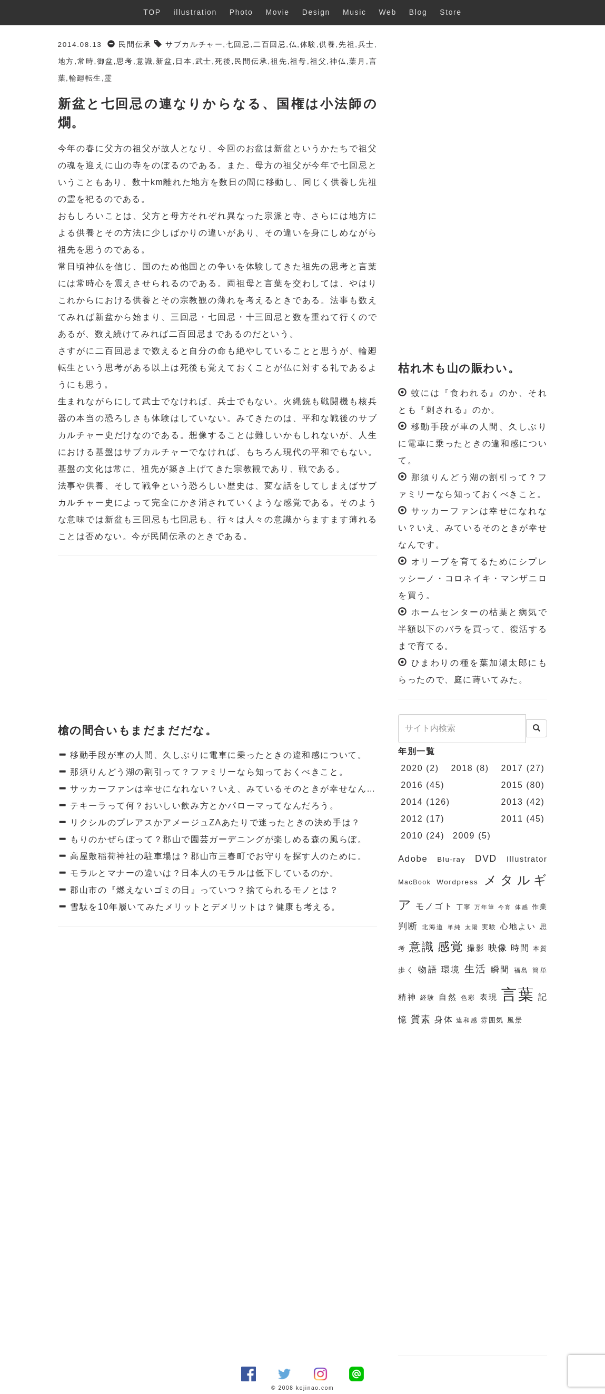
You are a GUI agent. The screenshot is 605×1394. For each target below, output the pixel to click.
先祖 (347, 44)
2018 (462, 768)
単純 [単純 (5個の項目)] (454, 927)
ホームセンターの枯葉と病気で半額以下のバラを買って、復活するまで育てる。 (472, 629)
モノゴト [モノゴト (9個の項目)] (434, 906)
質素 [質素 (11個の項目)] (421, 1019)
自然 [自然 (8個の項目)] (448, 997)
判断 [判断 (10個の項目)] (408, 926)
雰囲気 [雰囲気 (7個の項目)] (492, 1020)
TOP (152, 12)
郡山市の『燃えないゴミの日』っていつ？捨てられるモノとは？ (203, 889)
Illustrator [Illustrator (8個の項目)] (527, 859)
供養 (327, 44)
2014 (412, 801)
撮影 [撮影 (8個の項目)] (476, 948)
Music (354, 12)
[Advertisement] (218, 640)
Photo (241, 12)
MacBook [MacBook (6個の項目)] (414, 882)
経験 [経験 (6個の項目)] (427, 997)
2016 (412, 785)
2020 (412, 768)
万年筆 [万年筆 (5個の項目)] (484, 907)
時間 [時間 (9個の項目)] (520, 947)
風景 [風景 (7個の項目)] (514, 1020)
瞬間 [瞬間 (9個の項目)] (500, 969)
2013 (512, 801)
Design (316, 12)
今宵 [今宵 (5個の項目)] (505, 907)
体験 (308, 44)
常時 (85, 61)
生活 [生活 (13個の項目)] (475, 968)
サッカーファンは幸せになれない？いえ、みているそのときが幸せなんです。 (230, 788)
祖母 (298, 61)
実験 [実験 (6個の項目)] (489, 927)
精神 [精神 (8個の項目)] (407, 997)
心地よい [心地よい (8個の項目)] (518, 926)
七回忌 (238, 44)
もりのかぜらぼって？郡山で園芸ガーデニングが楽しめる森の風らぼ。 (216, 839)
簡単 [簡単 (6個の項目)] (539, 970)
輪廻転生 (85, 78)
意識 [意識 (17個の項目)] (421, 946)
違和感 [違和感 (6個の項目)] (467, 1020)
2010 (412, 835)
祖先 (279, 61)
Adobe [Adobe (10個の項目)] (413, 859)
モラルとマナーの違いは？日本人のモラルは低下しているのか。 (203, 873)
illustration (195, 12)
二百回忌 (269, 44)
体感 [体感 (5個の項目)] (522, 907)
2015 (512, 785)
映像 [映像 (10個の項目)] (498, 948)
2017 (512, 768)
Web (387, 12)
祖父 (318, 61)
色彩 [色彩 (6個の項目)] (468, 997)
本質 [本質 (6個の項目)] (540, 948)
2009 (464, 835)
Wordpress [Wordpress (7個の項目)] (457, 882)
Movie (277, 12)
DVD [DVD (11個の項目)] (486, 858)
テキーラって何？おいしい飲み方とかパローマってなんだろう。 (203, 805)
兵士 (366, 44)
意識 (144, 61)
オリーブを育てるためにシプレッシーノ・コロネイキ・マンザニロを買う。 (472, 578)
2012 (412, 818)
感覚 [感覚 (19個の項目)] (451, 946)
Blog (418, 12)
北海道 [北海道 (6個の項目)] (433, 927)
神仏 (338, 61)
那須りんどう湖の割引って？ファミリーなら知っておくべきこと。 (207, 771)
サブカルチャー (194, 44)
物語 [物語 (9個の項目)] (428, 969)
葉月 (357, 61)
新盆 (164, 61)
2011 (512, 818)
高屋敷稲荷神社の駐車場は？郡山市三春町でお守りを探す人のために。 (216, 856)
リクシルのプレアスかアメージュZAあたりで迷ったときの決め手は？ (214, 822)
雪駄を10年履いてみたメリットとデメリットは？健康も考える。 (204, 906)
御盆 (105, 61)
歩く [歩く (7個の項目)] (406, 970)
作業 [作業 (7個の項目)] (539, 907)
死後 (223, 61)
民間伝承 (134, 44)
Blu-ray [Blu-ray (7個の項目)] (451, 859)
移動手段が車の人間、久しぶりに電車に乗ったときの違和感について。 (216, 754)
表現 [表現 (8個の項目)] (489, 997)
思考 (124, 61)
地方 (66, 61)
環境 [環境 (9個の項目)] (451, 969)
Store (450, 12)
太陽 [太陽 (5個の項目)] (472, 927)
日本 (183, 61)
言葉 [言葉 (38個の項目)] (517, 994)
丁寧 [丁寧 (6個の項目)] (464, 907)
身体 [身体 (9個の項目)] (443, 1019)
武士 (203, 61)
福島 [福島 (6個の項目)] (521, 970)
